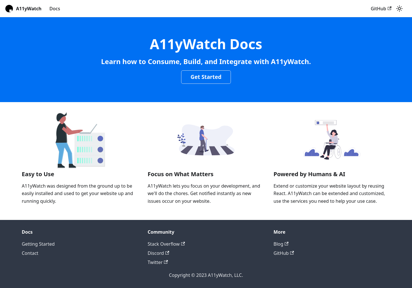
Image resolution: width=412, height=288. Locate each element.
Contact (30, 253)
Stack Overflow (166, 244)
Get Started (206, 77)
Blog (281, 244)
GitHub (381, 8)
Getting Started (38, 244)
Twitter (158, 262)
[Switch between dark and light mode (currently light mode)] (399, 8)
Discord (158, 253)
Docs (54, 8)
